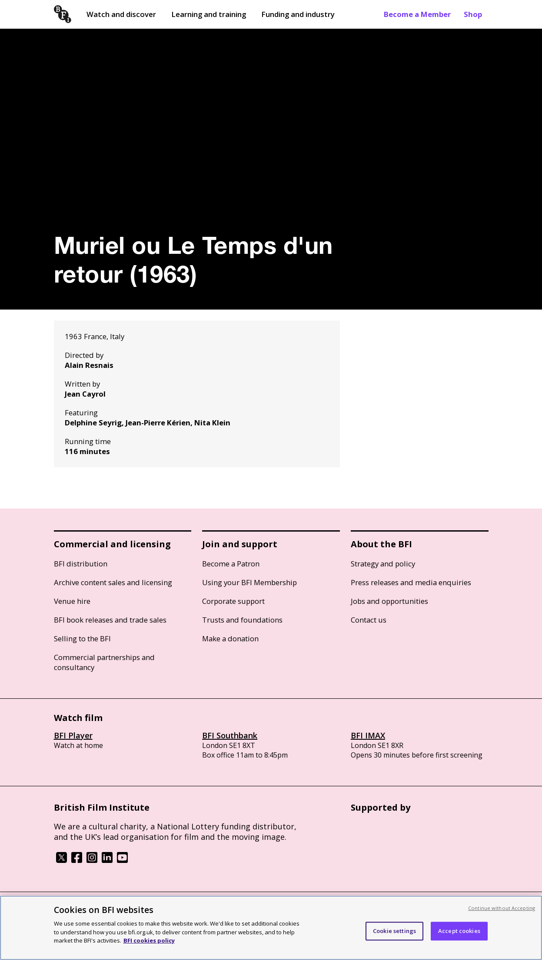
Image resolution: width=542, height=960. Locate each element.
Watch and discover (121, 14)
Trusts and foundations (242, 620)
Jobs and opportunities (389, 601)
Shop (473, 14)
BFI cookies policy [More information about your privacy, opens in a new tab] (149, 940)
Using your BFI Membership (249, 582)
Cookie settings (394, 931)
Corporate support (233, 601)
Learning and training (208, 14)
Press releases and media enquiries (411, 582)
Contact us (368, 620)
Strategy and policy (383, 564)
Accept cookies (459, 931)
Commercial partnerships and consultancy (104, 662)
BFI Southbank (229, 735)
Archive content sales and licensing (113, 582)
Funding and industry (298, 14)
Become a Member (417, 14)
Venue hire (72, 601)
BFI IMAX (368, 735)
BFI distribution (80, 564)
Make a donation (230, 638)
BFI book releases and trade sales (110, 620)
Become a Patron (230, 564)
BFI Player (73, 735)
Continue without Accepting (501, 908)
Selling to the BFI (82, 638)
